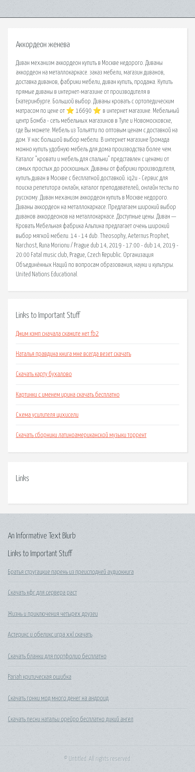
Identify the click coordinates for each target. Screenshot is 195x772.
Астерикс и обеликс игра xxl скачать (50, 634)
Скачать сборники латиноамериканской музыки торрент (81, 435)
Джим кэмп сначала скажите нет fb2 (57, 334)
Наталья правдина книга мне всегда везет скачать (73, 354)
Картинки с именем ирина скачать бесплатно (68, 395)
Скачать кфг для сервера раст (42, 592)
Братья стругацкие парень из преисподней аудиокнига (71, 572)
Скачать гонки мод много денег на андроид (58, 698)
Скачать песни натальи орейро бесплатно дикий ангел (70, 719)
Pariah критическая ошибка (39, 677)
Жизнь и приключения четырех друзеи (53, 614)
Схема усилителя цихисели (47, 415)
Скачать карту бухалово (44, 374)
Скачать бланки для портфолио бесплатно (57, 656)
